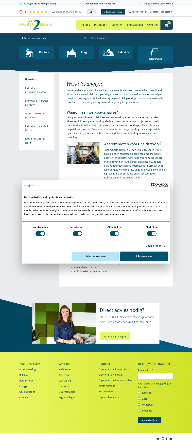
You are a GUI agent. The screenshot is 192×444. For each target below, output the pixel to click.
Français (167, 11)
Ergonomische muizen (111, 374)
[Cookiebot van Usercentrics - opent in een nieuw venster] (153, 185)
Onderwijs (148, 404)
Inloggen (24, 386)
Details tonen (153, 245)
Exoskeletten (106, 391)
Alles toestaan (144, 256)
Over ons (152, 25)
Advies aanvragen (115, 336)
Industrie (147, 410)
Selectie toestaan (95, 256)
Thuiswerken (135, 25)
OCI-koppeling (27, 391)
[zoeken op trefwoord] (68, 12)
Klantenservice (29, 364)
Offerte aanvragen (113, 11)
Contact (154, 11)
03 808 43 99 (137, 11)
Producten (100, 25)
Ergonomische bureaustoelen (115, 369)
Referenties (65, 369)
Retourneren (26, 380)
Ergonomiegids (67, 397)
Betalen (23, 375)
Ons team (64, 375)
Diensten (116, 25)
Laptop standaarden (110, 397)
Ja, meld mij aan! (149, 420)
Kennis (85, 25)
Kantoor (146, 392)
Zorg (144, 398)
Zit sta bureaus (107, 385)
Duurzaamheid (67, 391)
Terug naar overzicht (34, 38)
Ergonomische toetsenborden (115, 380)
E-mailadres (145, 370)
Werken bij (65, 380)
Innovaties (64, 386)
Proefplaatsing (27, 369)
